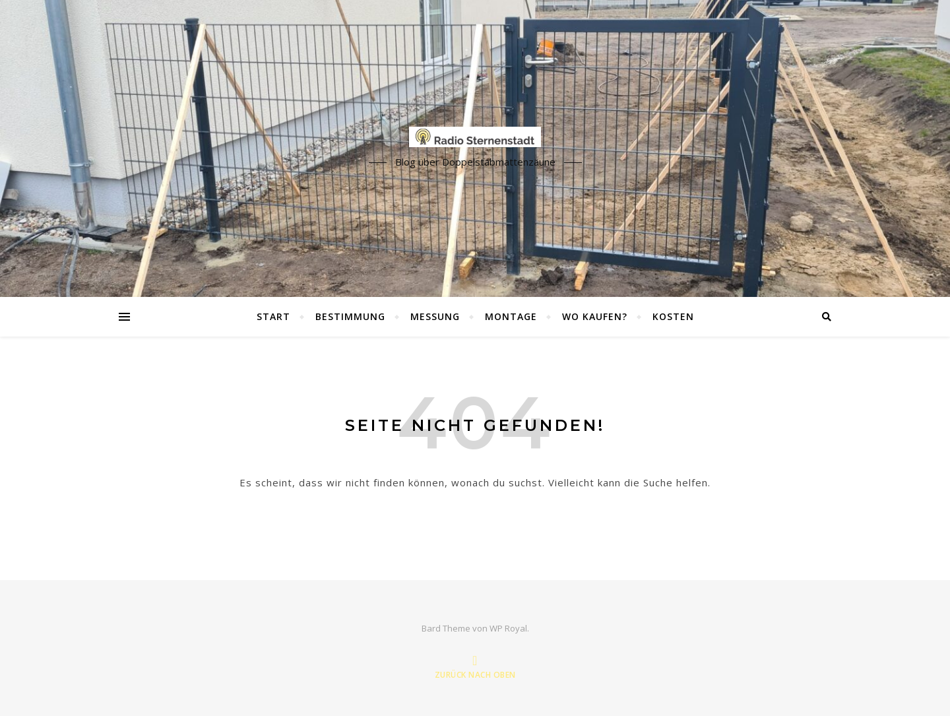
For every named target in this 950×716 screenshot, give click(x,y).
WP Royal (508, 628)
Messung (435, 316)
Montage (511, 316)
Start (273, 316)
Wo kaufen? (594, 316)
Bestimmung (350, 316)
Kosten (673, 316)
